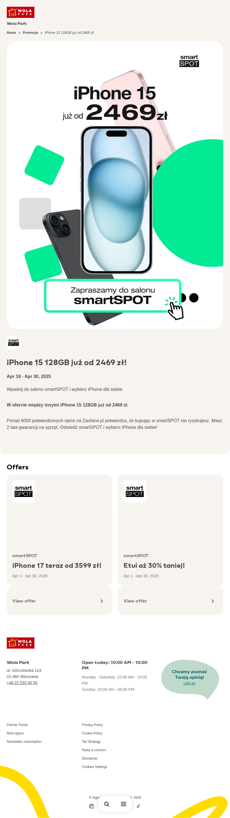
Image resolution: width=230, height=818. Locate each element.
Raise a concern (94, 750)
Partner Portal (17, 725)
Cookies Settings (94, 767)
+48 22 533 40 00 (22, 682)
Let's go (190, 683)
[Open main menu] (123, 804)
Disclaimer (89, 758)
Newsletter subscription (24, 742)
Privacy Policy (92, 725)
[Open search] (106, 804)
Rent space (15, 733)
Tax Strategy (91, 742)
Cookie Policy (92, 733)
